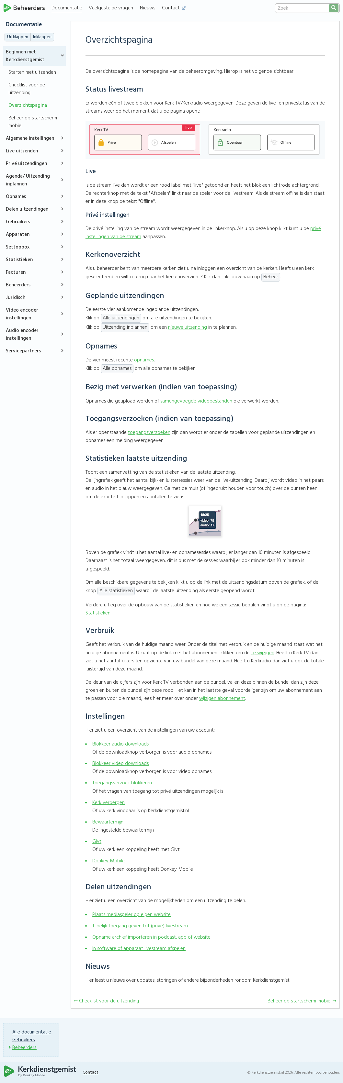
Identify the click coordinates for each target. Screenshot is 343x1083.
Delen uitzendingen (27, 209)
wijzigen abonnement (222, 698)
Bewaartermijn (107, 822)
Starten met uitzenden (32, 72)
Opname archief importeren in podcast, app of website (151, 937)
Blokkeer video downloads (120, 763)
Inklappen (42, 37)
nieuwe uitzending (187, 327)
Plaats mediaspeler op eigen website (131, 915)
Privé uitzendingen (26, 164)
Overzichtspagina (27, 105)
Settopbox (17, 247)
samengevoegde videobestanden (196, 401)
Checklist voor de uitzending (26, 89)
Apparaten (17, 234)
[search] (334, 8)
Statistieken (19, 260)
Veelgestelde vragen (111, 8)
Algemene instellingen (30, 138)
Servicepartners (23, 351)
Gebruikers (18, 222)
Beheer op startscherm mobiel (32, 122)
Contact (174, 8)
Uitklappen (17, 37)
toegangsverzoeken (149, 432)
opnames (144, 360)
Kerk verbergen (108, 803)
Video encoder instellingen (22, 314)
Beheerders (24, 8)
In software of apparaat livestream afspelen (139, 949)
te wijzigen (262, 653)
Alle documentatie (31, 1032)
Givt (96, 841)
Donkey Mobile (108, 861)
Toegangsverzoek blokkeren (122, 783)
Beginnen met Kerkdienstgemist (25, 56)
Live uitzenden (22, 151)
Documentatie (66, 8)
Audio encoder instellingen (22, 334)
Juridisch (15, 298)
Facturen (16, 272)
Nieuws (147, 8)
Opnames (16, 197)
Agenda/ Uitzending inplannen (28, 180)
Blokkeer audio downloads (120, 744)
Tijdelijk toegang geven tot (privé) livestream (140, 926)
